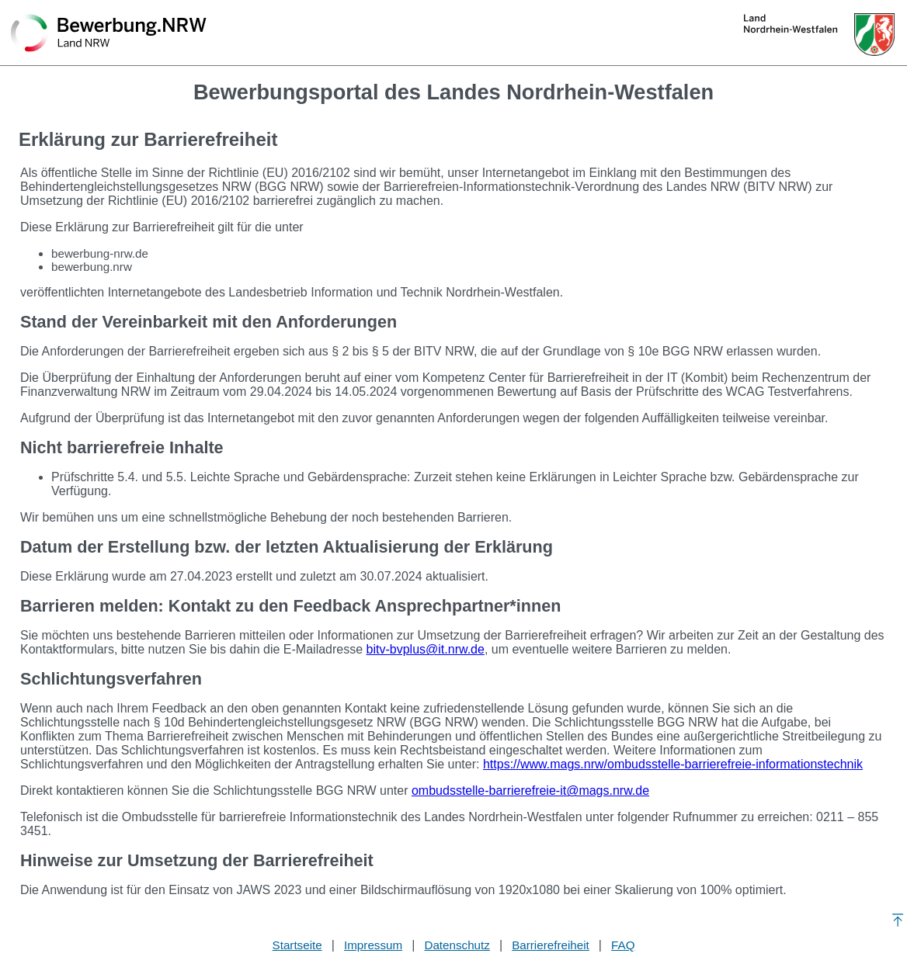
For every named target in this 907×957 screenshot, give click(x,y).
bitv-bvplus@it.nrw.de (426, 649)
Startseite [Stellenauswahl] (297, 945)
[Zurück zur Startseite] (108, 34)
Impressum (373, 945)
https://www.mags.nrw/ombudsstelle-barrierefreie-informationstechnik (673, 764)
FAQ (622, 945)
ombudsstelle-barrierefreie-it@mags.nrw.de (530, 790)
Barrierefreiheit (550, 945)
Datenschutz (456, 945)
